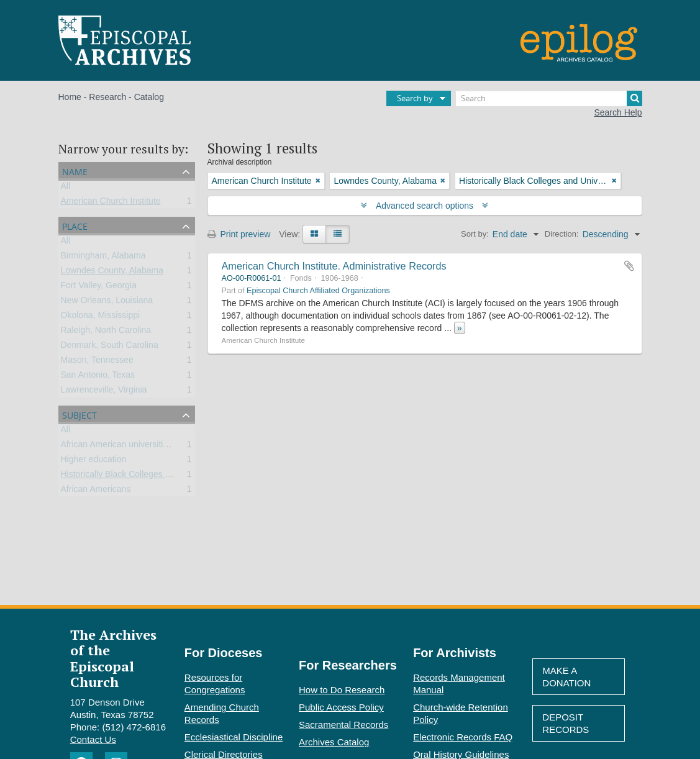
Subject (79, 414)
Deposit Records (565, 723)
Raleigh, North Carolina (106, 332)
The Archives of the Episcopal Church (113, 658)
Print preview (239, 234)
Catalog (149, 97)
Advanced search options (424, 206)
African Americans (96, 491)
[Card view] (314, 234)
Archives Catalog (334, 742)
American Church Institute (111, 203)
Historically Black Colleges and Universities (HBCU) (160, 476)
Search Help (618, 112)
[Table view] (337, 234)
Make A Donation (566, 676)
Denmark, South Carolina (109, 347)
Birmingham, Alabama (103, 258)
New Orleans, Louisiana (107, 302)
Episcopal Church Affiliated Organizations (318, 290)
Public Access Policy (341, 707)
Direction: (562, 234)
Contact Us (93, 739)
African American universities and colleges (142, 447)
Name (75, 170)
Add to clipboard (629, 266)
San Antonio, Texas (98, 377)
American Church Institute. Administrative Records (334, 265)
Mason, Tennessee (97, 362)
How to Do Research (341, 689)
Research (107, 97)
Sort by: (475, 234)
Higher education (94, 461)
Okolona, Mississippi (100, 317)
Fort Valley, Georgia (99, 288)
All (66, 188)
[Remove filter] (318, 181)
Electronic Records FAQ (462, 737)
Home (69, 97)
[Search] (549, 98)
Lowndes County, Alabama (112, 273)
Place (75, 225)
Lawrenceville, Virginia (104, 392)
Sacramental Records (343, 724)
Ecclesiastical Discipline (233, 737)
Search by (415, 98)
